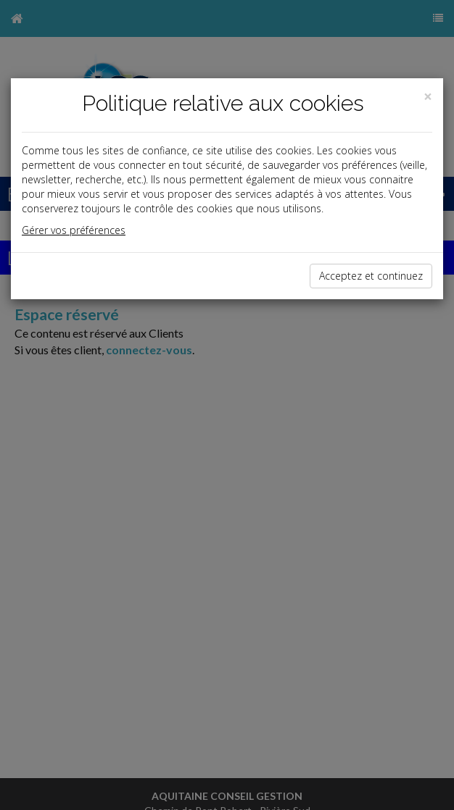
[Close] (428, 96)
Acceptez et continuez (371, 276)
